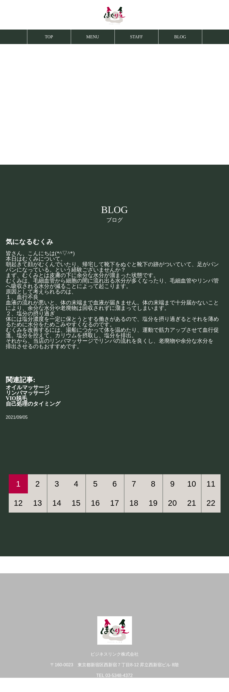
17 (114, 503)
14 (56, 503)
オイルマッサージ (27, 387)
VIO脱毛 (16, 398)
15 (76, 503)
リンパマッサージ (27, 393)
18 (134, 503)
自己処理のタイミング (33, 404)
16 (95, 503)
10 (191, 483)
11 (211, 483)
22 (211, 503)
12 (18, 503)
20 (172, 503)
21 (191, 503)
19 (153, 503)
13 (37, 503)
